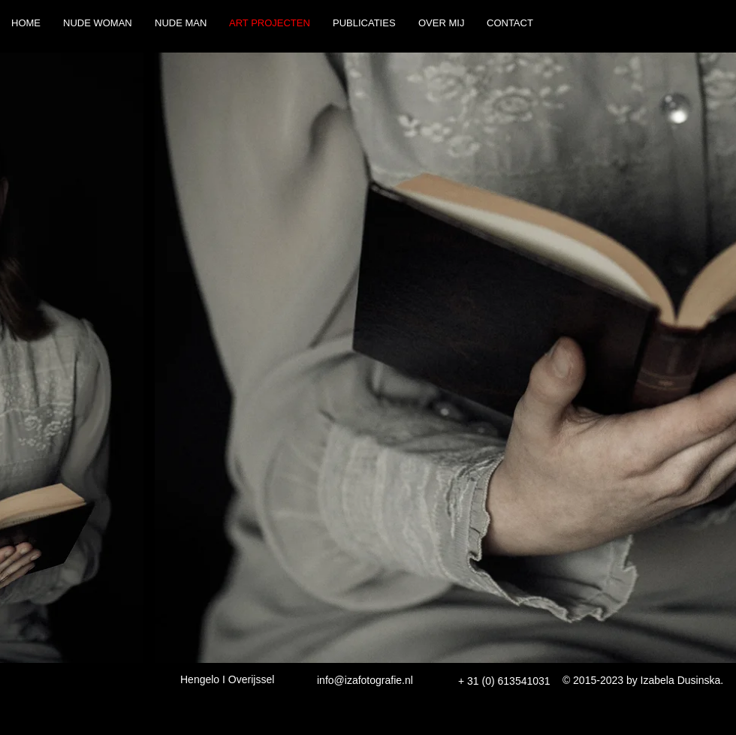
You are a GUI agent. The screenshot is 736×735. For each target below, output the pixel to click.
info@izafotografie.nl (365, 680)
